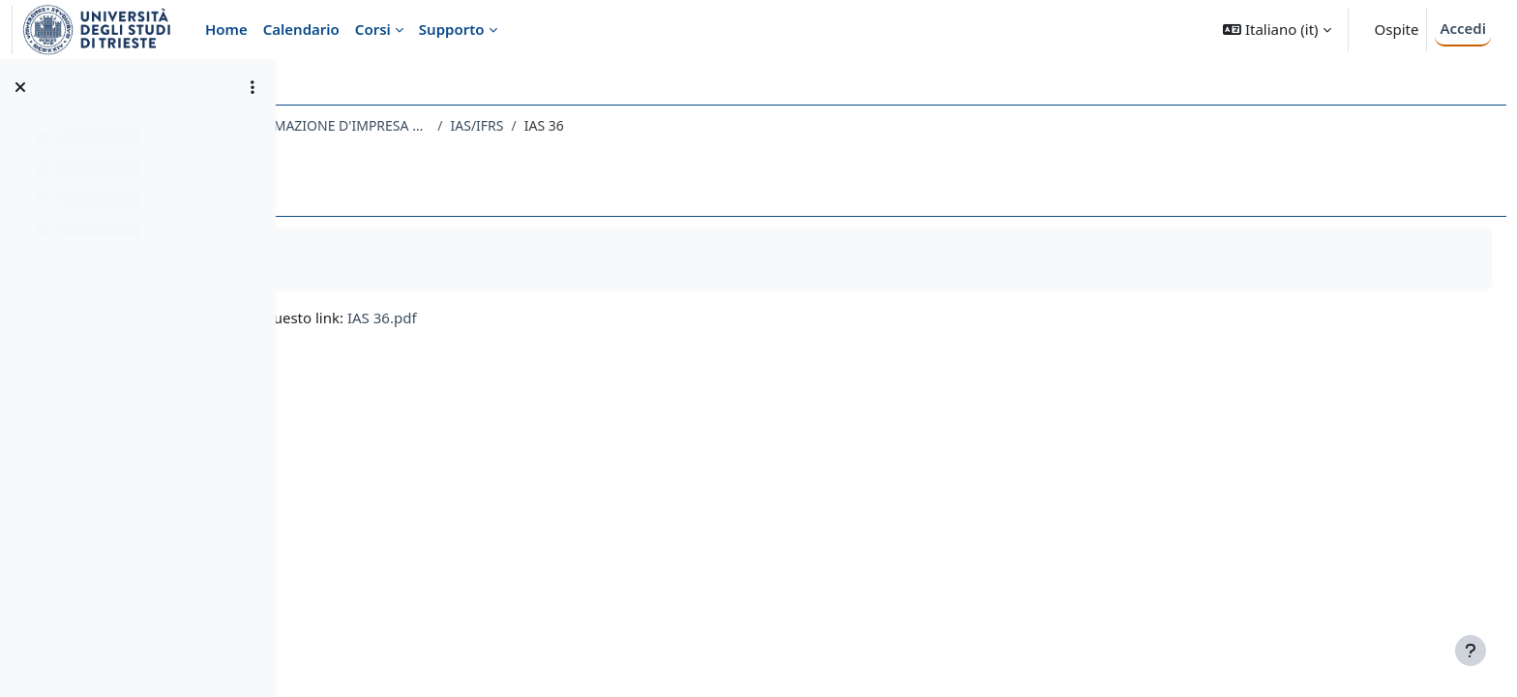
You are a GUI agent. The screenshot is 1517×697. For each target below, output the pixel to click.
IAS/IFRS (747, 125)
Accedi (1463, 28)
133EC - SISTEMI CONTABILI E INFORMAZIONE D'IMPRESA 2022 (506, 125)
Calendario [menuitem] (301, 29)
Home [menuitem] (226, 29)
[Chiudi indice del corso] (20, 87)
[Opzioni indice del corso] (252, 87)
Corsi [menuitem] (373, 29)
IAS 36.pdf (653, 317)
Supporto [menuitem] (452, 29)
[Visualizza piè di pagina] (1470, 650)
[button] (1276, 29)
